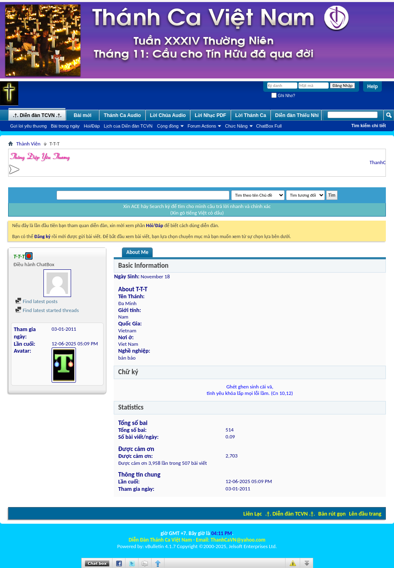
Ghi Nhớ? (283, 95)
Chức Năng (236, 126)
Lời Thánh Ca (250, 115)
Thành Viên (28, 144)
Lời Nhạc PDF (210, 115)
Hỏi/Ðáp (92, 126)
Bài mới (83, 115)
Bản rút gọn (332, 513)
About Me (137, 252)
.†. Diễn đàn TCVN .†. (290, 513)
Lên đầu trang (365, 513)
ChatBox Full (269, 126)
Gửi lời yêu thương (28, 126)
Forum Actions (202, 126)
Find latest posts (36, 301)
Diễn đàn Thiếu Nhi (296, 115)
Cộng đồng (168, 126)
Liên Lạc (252, 513)
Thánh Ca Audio (122, 115)
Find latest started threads (47, 310)
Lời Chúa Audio (168, 115)
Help (372, 86)
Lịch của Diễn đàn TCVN (128, 126)
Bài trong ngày (65, 126)
